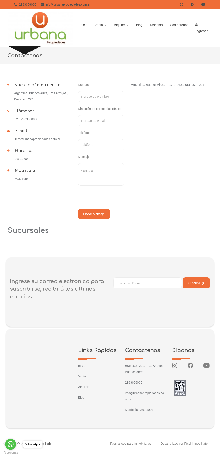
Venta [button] (99, 25)
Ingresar (201, 28)
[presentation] (108, 197)
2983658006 (25, 4)
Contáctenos (179, 25)
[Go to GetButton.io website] (11, 452)
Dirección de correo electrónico (99, 109)
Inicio (83, 25)
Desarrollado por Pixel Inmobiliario (184, 444)
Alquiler (83, 387)
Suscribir (196, 283)
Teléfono (84, 133)
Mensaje (84, 157)
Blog (139, 25)
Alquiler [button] (120, 25)
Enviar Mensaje (94, 214)
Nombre (83, 84)
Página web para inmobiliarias (131, 444)
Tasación (156, 25)
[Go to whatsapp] (10, 444)
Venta (82, 376)
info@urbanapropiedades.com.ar (66, 4)
